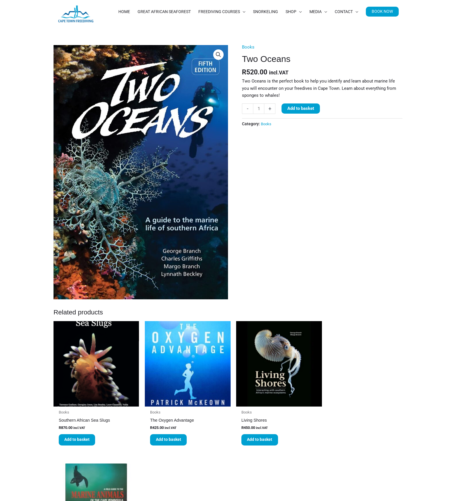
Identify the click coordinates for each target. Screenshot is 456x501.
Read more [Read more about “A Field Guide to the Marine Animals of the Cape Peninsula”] (341, 459)
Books (248, 64)
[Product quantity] (258, 126)
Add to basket (300, 125)
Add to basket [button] (78, 454)
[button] (382, 36)
